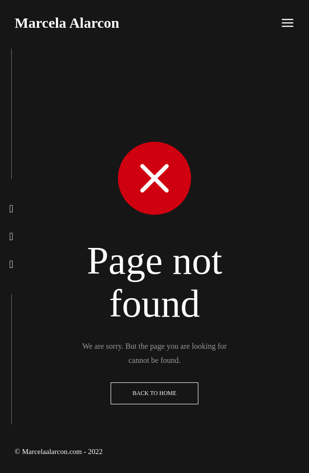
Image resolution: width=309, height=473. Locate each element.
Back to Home (154, 393)
